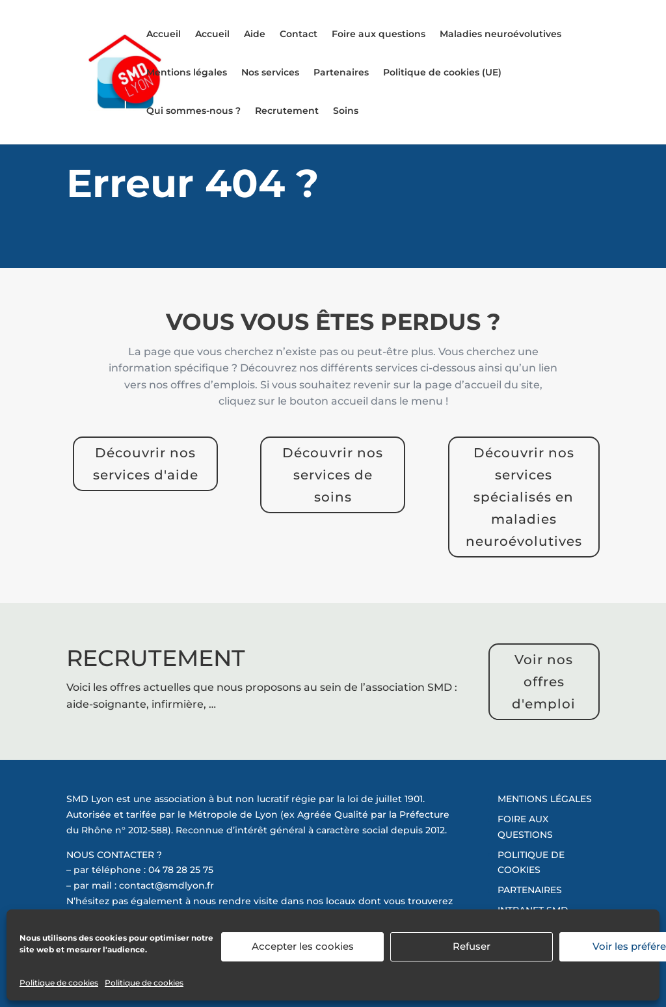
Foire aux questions (378, 34)
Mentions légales (186, 73)
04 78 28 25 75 (180, 870)
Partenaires (341, 73)
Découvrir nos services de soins (332, 475)
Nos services (270, 73)
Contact (298, 34)
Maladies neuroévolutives (500, 34)
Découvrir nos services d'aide (145, 464)
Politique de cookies (59, 982)
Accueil (163, 34)
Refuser (471, 946)
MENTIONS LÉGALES (545, 799)
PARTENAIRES (530, 890)
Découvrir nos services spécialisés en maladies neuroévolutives (524, 497)
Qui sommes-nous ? (193, 111)
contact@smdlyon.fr (166, 885)
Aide (254, 34)
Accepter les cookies (303, 946)
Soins (345, 111)
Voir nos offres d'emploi (544, 682)
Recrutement (287, 111)
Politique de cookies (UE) (442, 73)
